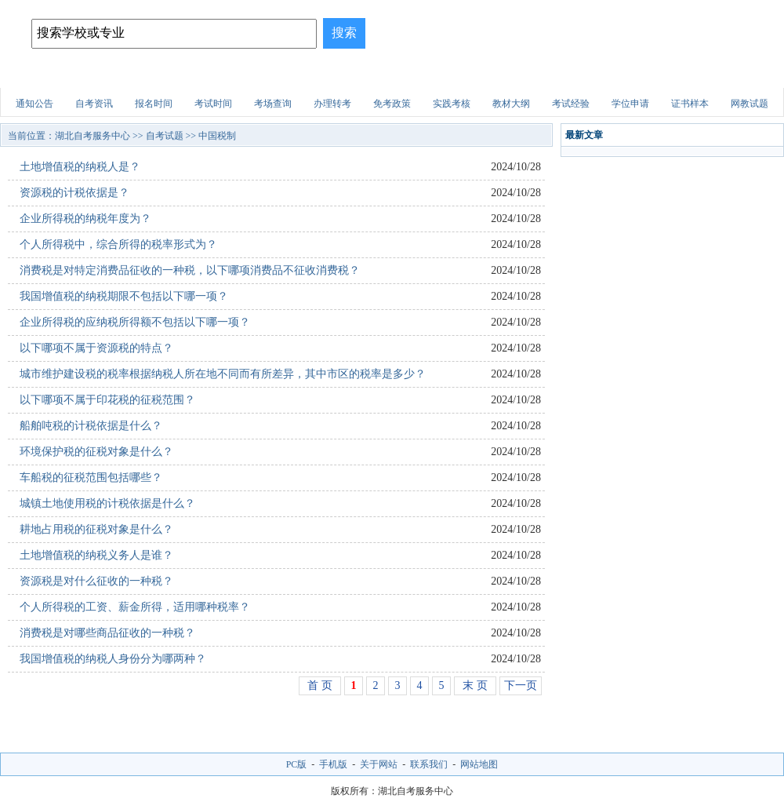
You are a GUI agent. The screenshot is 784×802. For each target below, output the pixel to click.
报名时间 (153, 103)
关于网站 (378, 764)
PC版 (296, 764)
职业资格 (460, 74)
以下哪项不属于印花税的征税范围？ (107, 400)
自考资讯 (94, 103)
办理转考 (332, 103)
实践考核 (451, 103)
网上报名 (739, 74)
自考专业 (251, 74)
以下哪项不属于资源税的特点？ (96, 348)
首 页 (319, 685)
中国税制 (217, 135)
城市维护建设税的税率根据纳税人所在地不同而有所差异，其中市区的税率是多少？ (223, 374)
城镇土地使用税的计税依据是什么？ (107, 503)
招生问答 (321, 74)
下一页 (520, 685)
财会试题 (530, 74)
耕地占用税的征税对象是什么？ (96, 529)
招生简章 (181, 74)
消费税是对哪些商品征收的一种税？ (107, 633)
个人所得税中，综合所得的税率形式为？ (118, 244)
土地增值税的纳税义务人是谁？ (96, 555)
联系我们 (429, 764)
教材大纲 (511, 103)
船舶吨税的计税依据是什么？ (91, 426)
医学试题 (600, 74)
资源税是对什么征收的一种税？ (96, 581)
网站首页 (42, 74)
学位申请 (630, 103)
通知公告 (34, 103)
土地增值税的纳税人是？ (80, 167)
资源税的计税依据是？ (74, 193)
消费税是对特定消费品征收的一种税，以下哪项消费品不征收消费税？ (190, 270)
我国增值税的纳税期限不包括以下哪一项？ (124, 296)
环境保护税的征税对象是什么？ (96, 452)
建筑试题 (390, 74)
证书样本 (690, 103)
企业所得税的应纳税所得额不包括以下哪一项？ (135, 322)
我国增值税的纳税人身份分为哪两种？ (113, 659)
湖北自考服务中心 (92, 135)
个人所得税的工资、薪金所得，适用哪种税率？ (135, 607)
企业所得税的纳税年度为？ (85, 218)
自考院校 (111, 74)
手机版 (333, 764)
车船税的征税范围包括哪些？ (91, 477)
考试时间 (213, 103)
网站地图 (479, 764)
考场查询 (273, 103)
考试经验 (571, 103)
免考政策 (392, 103)
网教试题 (749, 103)
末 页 (475, 685)
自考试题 (669, 74)
